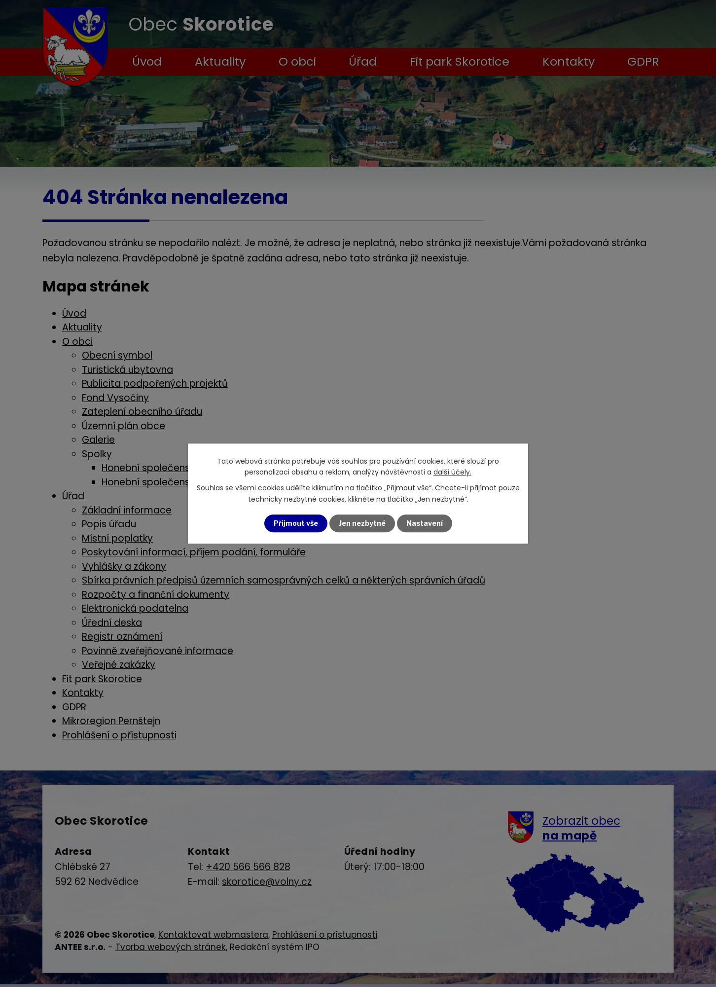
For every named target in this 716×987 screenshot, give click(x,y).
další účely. (452, 472)
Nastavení (424, 523)
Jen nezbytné (362, 523)
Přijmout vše (296, 523)
